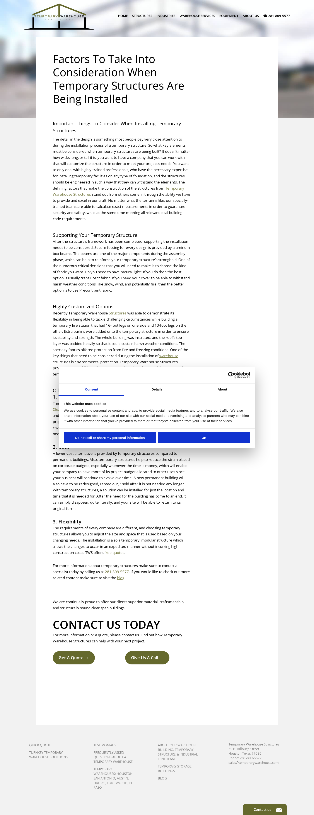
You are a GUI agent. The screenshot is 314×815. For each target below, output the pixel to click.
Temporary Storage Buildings (174, 768)
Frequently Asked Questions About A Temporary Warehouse (113, 757)
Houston (125, 773)
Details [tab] (157, 389)
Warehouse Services (197, 16)
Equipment (228, 16)
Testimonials (105, 745)
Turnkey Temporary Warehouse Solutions (48, 754)
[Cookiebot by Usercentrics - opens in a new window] (231, 375)
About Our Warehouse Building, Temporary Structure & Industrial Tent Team (178, 752)
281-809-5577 (117, 571)
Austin (122, 778)
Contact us (268, 809)
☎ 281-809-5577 (276, 16)
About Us (251, 16)
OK (203, 437)
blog (120, 577)
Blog (162, 778)
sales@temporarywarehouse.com (254, 762)
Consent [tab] (91, 389)
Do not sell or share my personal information (110, 437)
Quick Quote (40, 745)
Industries (166, 16)
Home (123, 16)
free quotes (114, 552)
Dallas (99, 783)
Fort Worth (117, 783)
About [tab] (222, 389)
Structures (142, 16)
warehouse (168, 355)
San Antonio (104, 778)
